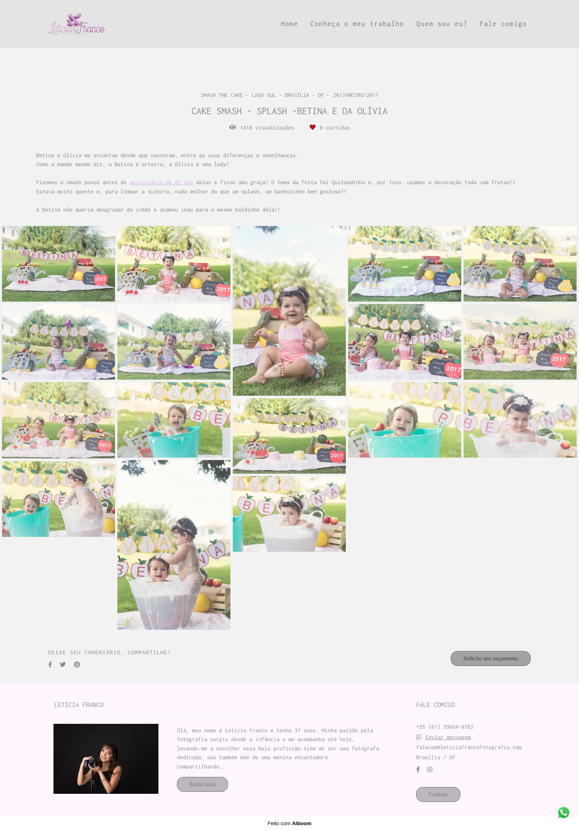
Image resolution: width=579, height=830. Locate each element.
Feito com (289, 823)
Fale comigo (503, 23)
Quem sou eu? (442, 23)
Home (289, 23)
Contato (438, 794)
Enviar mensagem (448, 737)
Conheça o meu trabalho (357, 23)
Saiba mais (202, 784)
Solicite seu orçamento (490, 658)
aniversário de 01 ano (161, 182)
